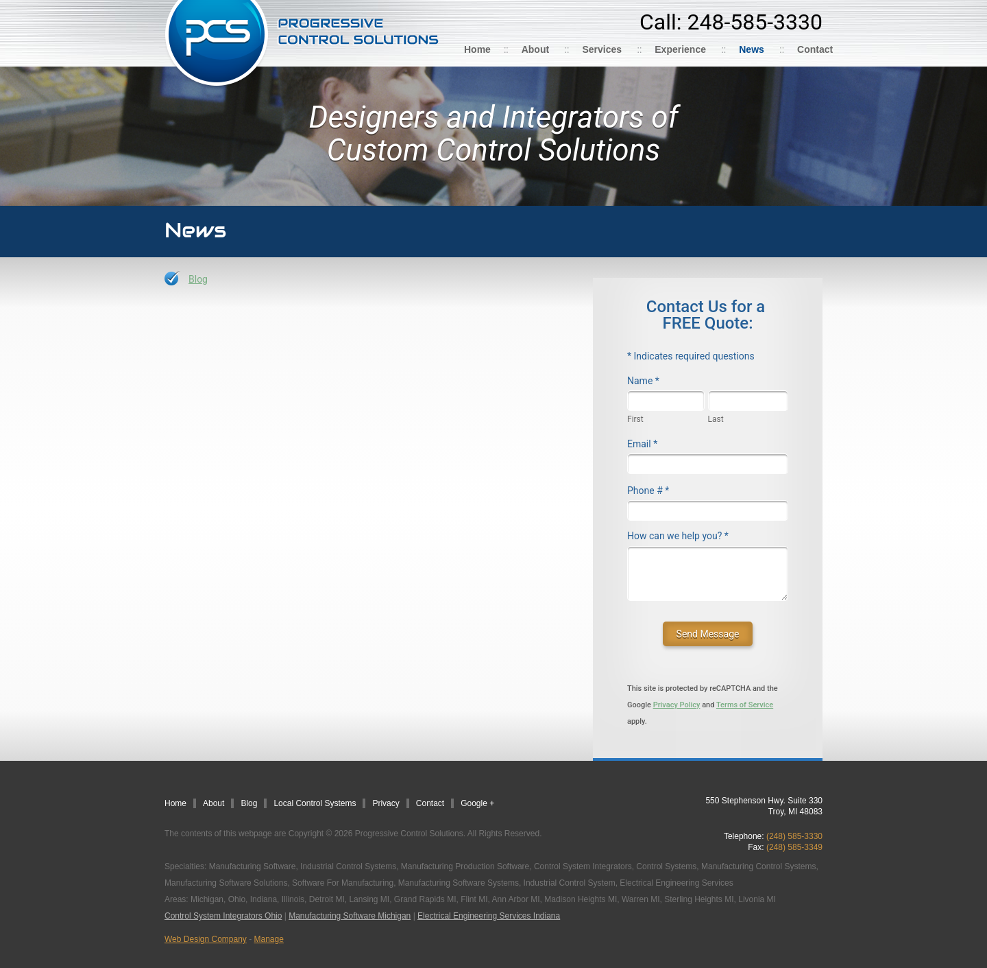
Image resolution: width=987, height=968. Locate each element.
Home (477, 49)
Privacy (385, 803)
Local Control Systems (314, 803)
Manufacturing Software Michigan (350, 916)
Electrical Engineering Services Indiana (488, 916)
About (535, 49)
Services (602, 49)
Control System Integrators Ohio (223, 916)
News (751, 49)
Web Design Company (205, 939)
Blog (198, 279)
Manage (269, 939)
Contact (815, 49)
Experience (680, 49)
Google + (477, 803)
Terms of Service (744, 704)
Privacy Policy (676, 704)
